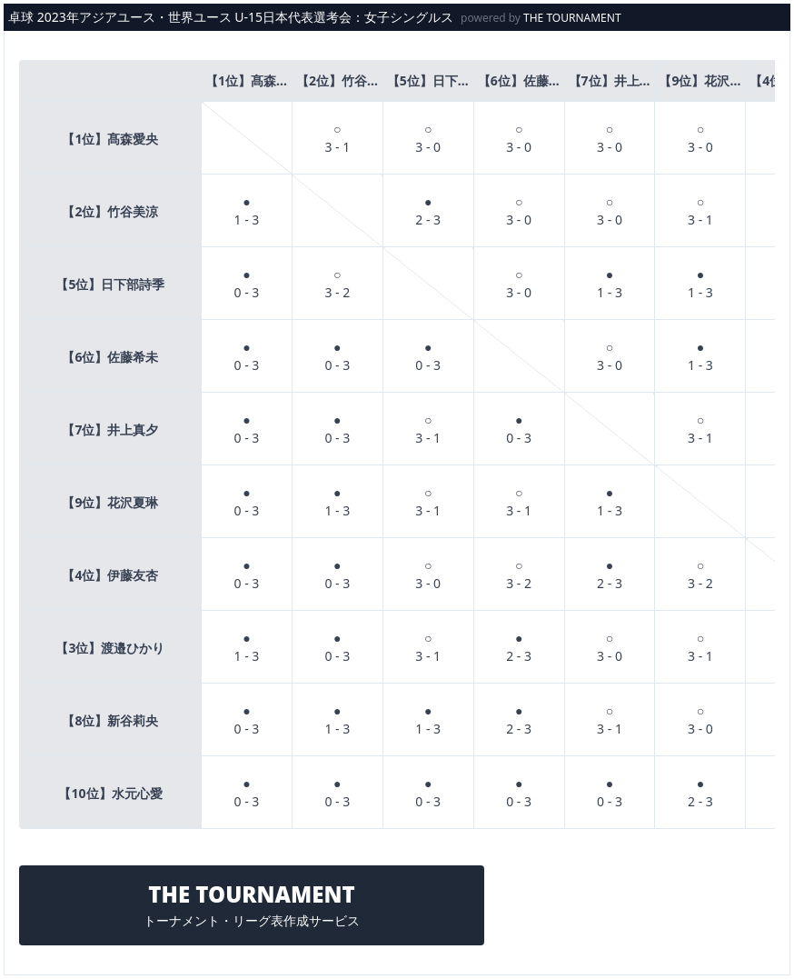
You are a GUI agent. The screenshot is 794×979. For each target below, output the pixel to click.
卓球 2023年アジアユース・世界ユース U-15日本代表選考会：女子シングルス (230, 16)
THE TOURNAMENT (572, 17)
